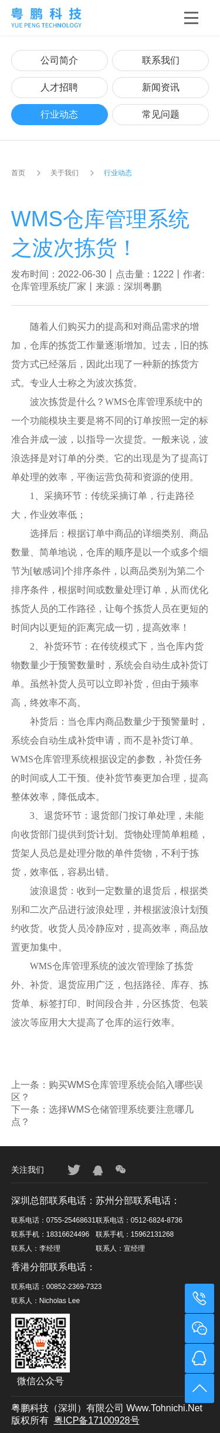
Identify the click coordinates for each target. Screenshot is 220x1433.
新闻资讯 (161, 87)
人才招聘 (59, 87)
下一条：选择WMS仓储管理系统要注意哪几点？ (102, 1115)
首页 (18, 173)
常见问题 (161, 114)
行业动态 (59, 114)
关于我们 (64, 173)
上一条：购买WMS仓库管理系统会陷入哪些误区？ (107, 1091)
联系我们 (161, 60)
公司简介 (59, 60)
